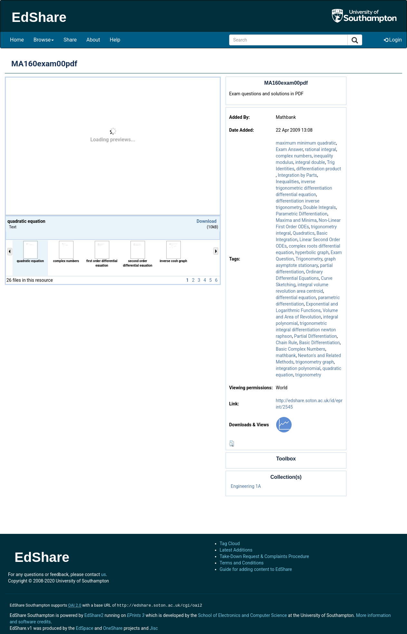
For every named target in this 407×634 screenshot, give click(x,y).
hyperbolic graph (311, 252)
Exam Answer (289, 149)
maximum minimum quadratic (306, 143)
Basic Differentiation (319, 342)
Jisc (154, 627)
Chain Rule (286, 342)
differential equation (296, 297)
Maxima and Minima (296, 220)
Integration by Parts (297, 175)
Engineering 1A (246, 486)
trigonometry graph (315, 361)
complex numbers (294, 155)
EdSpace (84, 627)
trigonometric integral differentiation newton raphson (306, 330)
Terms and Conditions (242, 562)
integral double (310, 162)
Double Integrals (319, 207)
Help (115, 40)
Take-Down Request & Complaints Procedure (264, 556)
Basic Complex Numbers (300, 349)
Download (207, 221)
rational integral (320, 149)
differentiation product (318, 168)
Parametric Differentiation (301, 213)
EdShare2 (93, 614)
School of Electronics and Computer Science (242, 614)
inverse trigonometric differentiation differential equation (304, 188)
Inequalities (287, 181)
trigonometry (308, 374)
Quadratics (303, 233)
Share (70, 40)
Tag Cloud (230, 543)
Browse (44, 40)
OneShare (112, 627)
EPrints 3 (135, 614)
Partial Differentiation (315, 336)
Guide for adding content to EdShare (256, 569)
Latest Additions (236, 550)
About (93, 40)
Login (393, 40)
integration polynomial (298, 368)
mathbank (286, 355)
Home (17, 40)
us (103, 574)
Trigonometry (309, 258)
